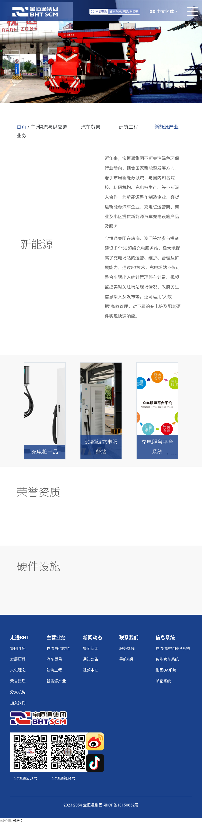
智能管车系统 (167, 659)
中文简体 (162, 11)
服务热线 (127, 648)
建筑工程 (128, 127)
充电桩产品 (44, 452)
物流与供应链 (52, 127)
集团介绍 (18, 648)
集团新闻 (90, 648)
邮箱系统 (163, 681)
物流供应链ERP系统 (173, 648)
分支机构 (18, 692)
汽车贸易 (90, 127)
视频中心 (90, 670)
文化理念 (18, 670)
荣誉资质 (18, 681)
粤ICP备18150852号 (121, 805)
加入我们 (18, 703)
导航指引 (127, 659)
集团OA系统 (166, 670)
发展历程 (18, 659)
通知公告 (90, 659)
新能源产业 (166, 127)
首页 (21, 127)
